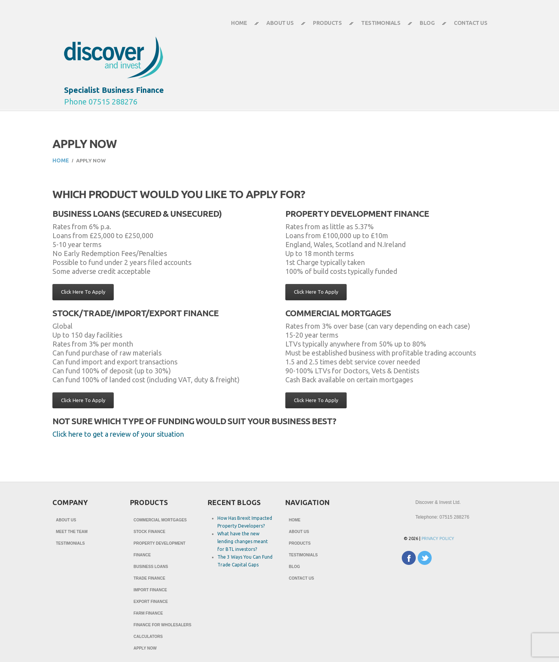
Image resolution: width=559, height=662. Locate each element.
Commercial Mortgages (160, 520)
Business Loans (151, 566)
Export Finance (151, 601)
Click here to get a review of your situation (118, 434)
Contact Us (465, 26)
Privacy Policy (438, 538)
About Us (275, 26)
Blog (427, 23)
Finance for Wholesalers (162, 625)
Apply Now (145, 648)
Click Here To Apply (83, 291)
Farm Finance (148, 613)
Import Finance (150, 590)
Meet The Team (72, 532)
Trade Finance (149, 578)
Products (322, 26)
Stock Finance (149, 532)
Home (239, 23)
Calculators (148, 636)
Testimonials (380, 23)
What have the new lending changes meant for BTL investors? (242, 541)
